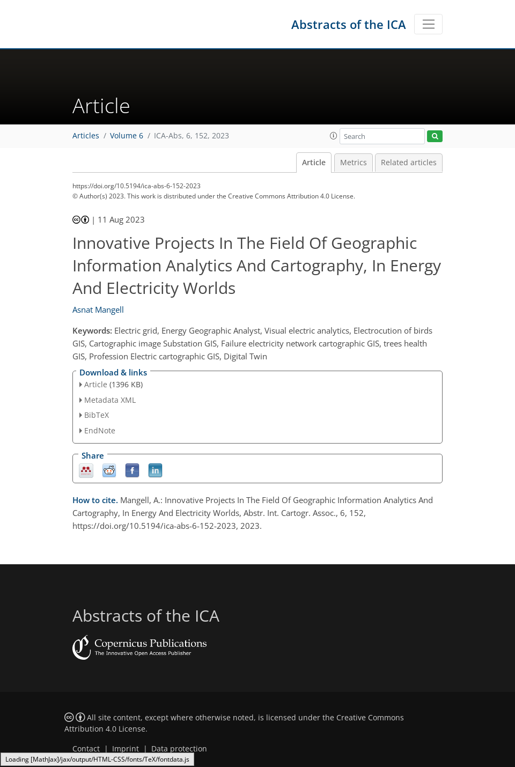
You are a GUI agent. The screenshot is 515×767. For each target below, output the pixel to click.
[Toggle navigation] (428, 24)
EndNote (99, 430)
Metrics (353, 162)
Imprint (125, 749)
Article (314, 162)
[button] (333, 136)
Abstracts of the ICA (348, 24)
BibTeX (96, 415)
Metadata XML (110, 400)
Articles (85, 136)
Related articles (409, 162)
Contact (86, 749)
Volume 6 (126, 136)
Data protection (179, 749)
